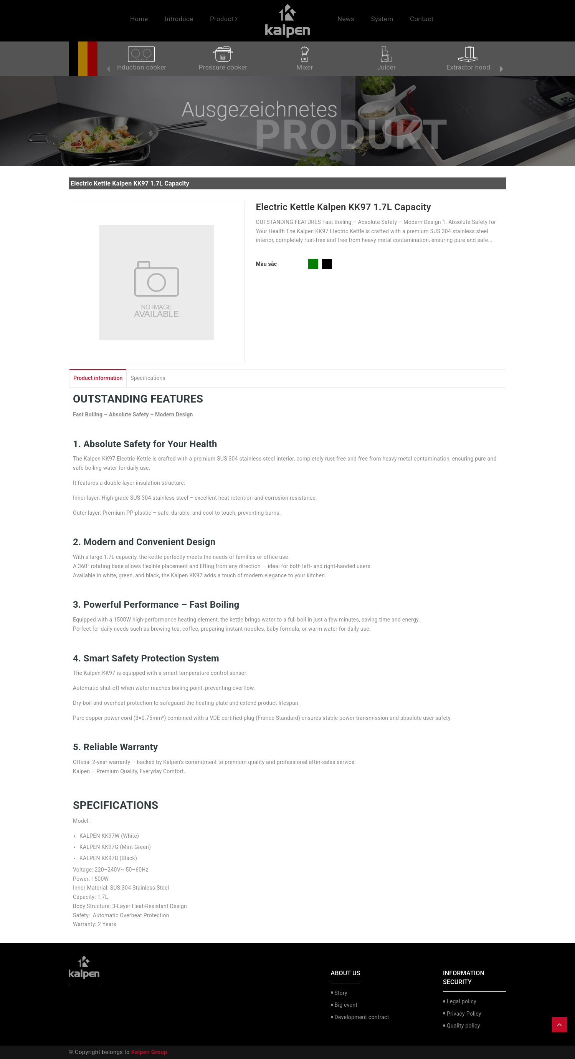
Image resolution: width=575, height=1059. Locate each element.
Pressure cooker (223, 58)
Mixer (304, 58)
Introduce (179, 19)
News (345, 19)
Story (341, 993)
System (382, 19)
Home (139, 19)
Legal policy (461, 1001)
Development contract (362, 1017)
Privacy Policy (464, 1014)
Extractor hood (468, 58)
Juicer (386, 58)
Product (224, 19)
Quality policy (463, 1026)
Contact (421, 19)
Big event (346, 1005)
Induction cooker (141, 58)
